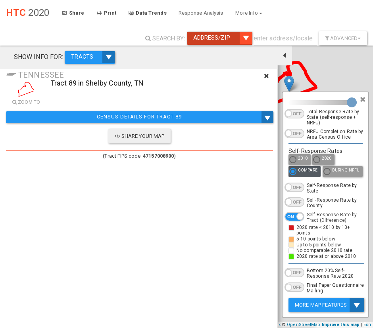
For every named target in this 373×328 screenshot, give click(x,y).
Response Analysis (201, 13)
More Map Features (329, 305)
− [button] (169, 317)
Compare (303, 172)
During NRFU (341, 172)
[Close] (362, 99)
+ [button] (169, 305)
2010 (298, 160)
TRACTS (87, 55)
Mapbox (272, 324)
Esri (367, 324)
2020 (322, 160)
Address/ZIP (222, 38)
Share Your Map (80, 136)
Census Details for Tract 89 (80, 117)
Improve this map (341, 324)
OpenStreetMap (303, 324)
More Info (248, 13)
